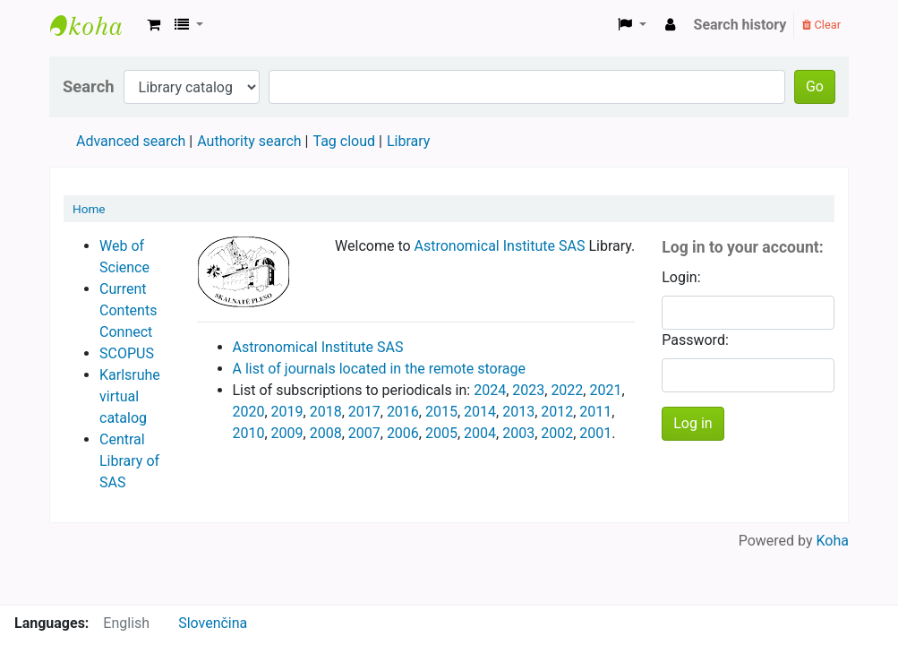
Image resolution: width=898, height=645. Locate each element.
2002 (557, 433)
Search (89, 86)
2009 (287, 433)
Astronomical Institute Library (95, 25)
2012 (557, 411)
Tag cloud (343, 141)
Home (89, 209)
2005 (441, 433)
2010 (249, 433)
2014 (480, 411)
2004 (480, 433)
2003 (518, 433)
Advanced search (130, 141)
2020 (249, 411)
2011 (595, 411)
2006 (403, 433)
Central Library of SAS (129, 461)
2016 (403, 411)
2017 (364, 411)
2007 (364, 433)
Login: (681, 277)
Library (408, 141)
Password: (695, 339)
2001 (595, 433)
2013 (518, 411)
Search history (740, 24)
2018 (326, 411)
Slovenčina (212, 623)
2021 (605, 390)
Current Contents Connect (128, 310)
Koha (833, 540)
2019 (287, 411)
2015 (441, 411)
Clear (821, 24)
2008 (326, 433)
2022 (567, 390)
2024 (490, 390)
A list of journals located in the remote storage (379, 368)
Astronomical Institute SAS (500, 245)
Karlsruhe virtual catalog (129, 396)
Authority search (249, 141)
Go (815, 86)
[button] (153, 25)
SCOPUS (126, 353)
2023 (528, 390)
